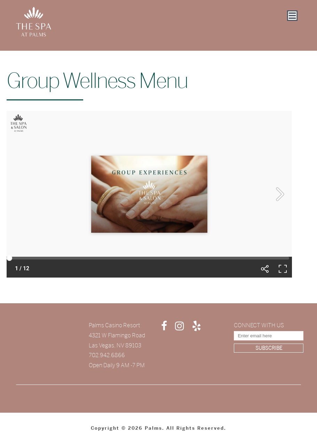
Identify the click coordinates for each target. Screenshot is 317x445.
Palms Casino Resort (114, 325)
